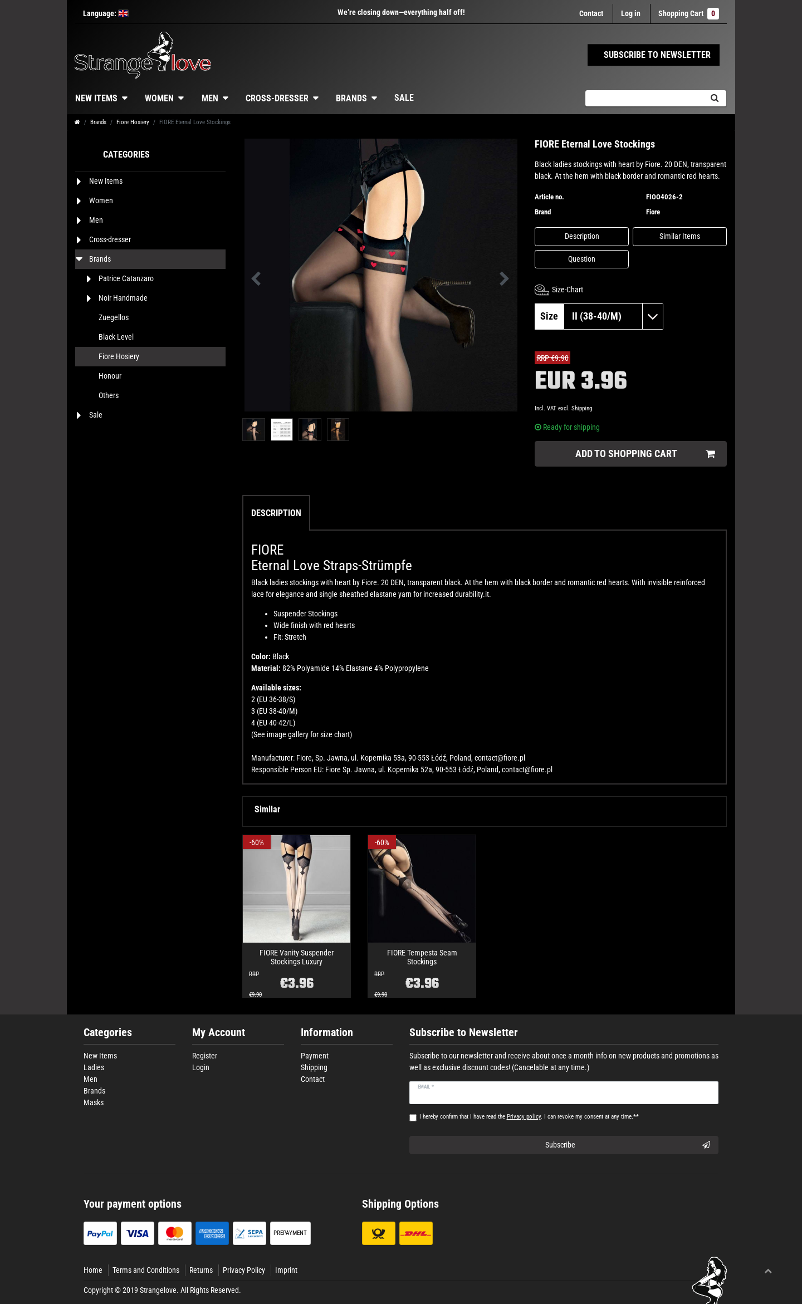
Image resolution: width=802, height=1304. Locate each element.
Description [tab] (276, 513)
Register (204, 1055)
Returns (201, 1270)
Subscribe (628, 1145)
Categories (108, 1032)
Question (581, 258)
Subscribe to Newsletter (463, 1032)
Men (210, 98)
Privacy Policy (244, 1270)
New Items (96, 98)
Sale (404, 97)
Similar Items (679, 236)
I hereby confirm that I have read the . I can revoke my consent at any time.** (529, 1116)
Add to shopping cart (645, 454)
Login (200, 1067)
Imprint (286, 1270)
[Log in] (630, 13)
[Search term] (643, 98)
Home (93, 1270)
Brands (351, 98)
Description (582, 236)
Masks (94, 1102)
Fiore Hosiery (132, 122)
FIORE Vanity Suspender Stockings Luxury (297, 957)
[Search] (714, 98)
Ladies (94, 1067)
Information (327, 1032)
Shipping (581, 408)
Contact (591, 13)
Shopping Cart (688, 13)
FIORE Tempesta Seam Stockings (422, 957)
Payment (315, 1055)
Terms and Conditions (146, 1270)
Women (159, 98)
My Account (218, 1032)
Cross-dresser (277, 98)
